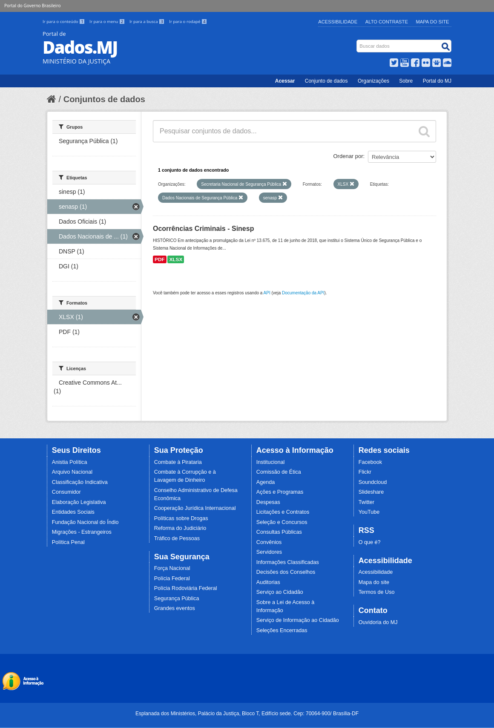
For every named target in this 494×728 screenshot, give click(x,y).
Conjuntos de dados (104, 99)
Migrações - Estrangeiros (82, 532)
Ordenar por (348, 156)
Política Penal (68, 542)
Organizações (373, 81)
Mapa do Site (432, 21)
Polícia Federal (172, 578)
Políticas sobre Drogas (181, 518)
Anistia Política (69, 462)
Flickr (365, 472)
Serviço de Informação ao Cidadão (297, 620)
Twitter (366, 502)
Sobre (406, 81)
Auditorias (268, 582)
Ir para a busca (147, 21)
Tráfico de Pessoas (177, 538)
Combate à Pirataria (178, 462)
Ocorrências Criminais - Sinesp (203, 228)
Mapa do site (374, 582)
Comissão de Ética (278, 472)
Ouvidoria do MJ (378, 622)
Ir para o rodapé (188, 21)
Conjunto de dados (326, 81)
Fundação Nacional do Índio (85, 522)
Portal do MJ (437, 81)
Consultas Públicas (279, 532)
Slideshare (371, 492)
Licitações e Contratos (283, 512)
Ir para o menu (107, 21)
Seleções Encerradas (281, 630)
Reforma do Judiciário (180, 528)
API (267, 293)
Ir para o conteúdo (64, 21)
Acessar (285, 81)
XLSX (175, 259)
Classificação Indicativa (80, 482)
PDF (160, 259)
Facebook (370, 462)
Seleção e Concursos (281, 522)
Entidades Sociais (73, 512)
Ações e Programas (280, 492)
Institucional (270, 462)
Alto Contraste (386, 21)
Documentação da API (303, 293)
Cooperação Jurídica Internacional (195, 508)
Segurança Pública (176, 598)
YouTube (369, 512)
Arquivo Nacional (72, 472)
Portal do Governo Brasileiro (32, 6)
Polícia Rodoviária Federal (185, 588)
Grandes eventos (174, 608)
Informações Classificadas (287, 562)
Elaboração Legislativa (79, 502)
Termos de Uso (377, 592)
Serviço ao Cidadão (279, 592)
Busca (357, 41)
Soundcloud (373, 482)
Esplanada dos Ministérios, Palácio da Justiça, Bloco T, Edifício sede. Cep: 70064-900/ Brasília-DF (247, 713)
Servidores (269, 552)
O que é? (370, 542)
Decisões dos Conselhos (286, 572)
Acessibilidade (337, 21)
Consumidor (66, 492)
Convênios (269, 542)
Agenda (265, 482)
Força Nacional (172, 568)
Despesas (268, 502)
